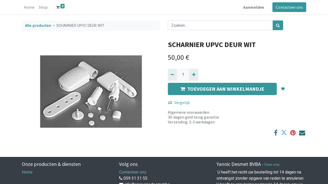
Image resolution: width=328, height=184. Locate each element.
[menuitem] (29, 7)
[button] (283, 89)
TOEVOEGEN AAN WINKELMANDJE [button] (222, 89)
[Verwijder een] (172, 74)
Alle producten (38, 26)
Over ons (272, 164)
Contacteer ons (289, 7)
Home (27, 172)
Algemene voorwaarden (188, 112)
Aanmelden (253, 7)
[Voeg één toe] (193, 74)
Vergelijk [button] (179, 102)
